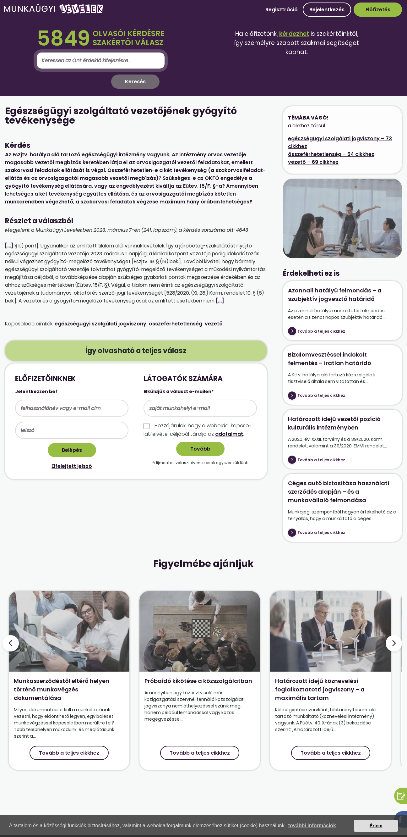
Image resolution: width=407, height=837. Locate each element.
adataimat (229, 434)
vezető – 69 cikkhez (313, 162)
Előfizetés (378, 9)
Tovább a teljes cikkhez (321, 331)
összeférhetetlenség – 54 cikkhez (331, 154)
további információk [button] (312, 825)
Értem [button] (376, 825)
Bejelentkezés (327, 9)
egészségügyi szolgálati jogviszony (100, 323)
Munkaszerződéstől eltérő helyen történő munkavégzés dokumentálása (61, 689)
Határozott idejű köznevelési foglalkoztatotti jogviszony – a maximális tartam (320, 689)
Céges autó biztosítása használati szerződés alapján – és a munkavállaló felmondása (338, 491)
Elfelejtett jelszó (72, 466)
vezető (214, 323)
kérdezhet (294, 34)
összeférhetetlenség (175, 323)
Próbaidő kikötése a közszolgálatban (198, 681)
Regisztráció (281, 9)
